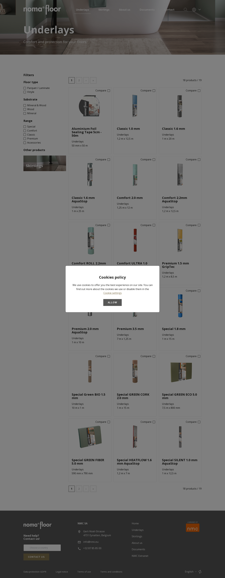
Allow (112, 302)
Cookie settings (112, 293)
